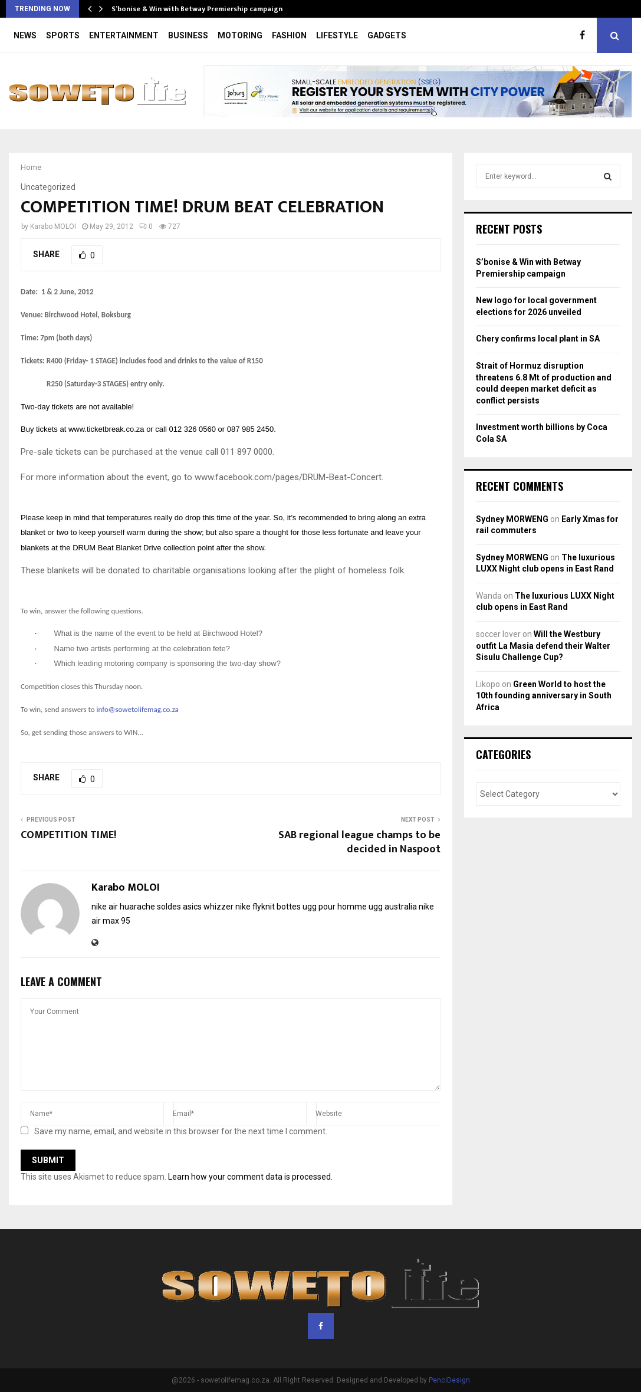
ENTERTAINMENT (124, 35)
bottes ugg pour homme (322, 906)
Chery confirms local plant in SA (538, 338)
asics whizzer (208, 906)
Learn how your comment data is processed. (250, 1176)
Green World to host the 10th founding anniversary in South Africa (544, 695)
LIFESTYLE (337, 35)
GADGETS (386, 35)
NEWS (25, 35)
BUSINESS (188, 35)
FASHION (289, 35)
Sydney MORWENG (512, 519)
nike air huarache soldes (136, 906)
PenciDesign (449, 1380)
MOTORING (240, 35)
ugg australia (393, 906)
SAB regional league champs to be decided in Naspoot (359, 842)
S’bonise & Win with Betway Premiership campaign (196, 9)
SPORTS (63, 35)
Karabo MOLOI (53, 226)
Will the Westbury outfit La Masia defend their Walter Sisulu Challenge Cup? (543, 645)
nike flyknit (255, 906)
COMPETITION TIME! (68, 835)
